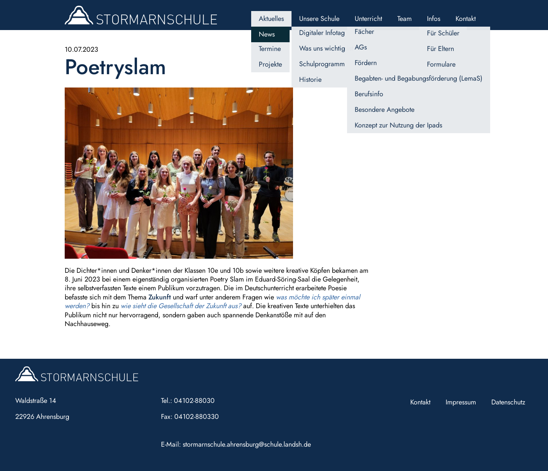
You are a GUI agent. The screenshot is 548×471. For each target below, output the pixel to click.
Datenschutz (508, 402)
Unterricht (368, 19)
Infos (433, 19)
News (267, 34)
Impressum (461, 402)
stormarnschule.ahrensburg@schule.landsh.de (247, 444)
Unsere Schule (319, 19)
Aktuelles (271, 19)
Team (404, 19)
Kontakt (466, 19)
